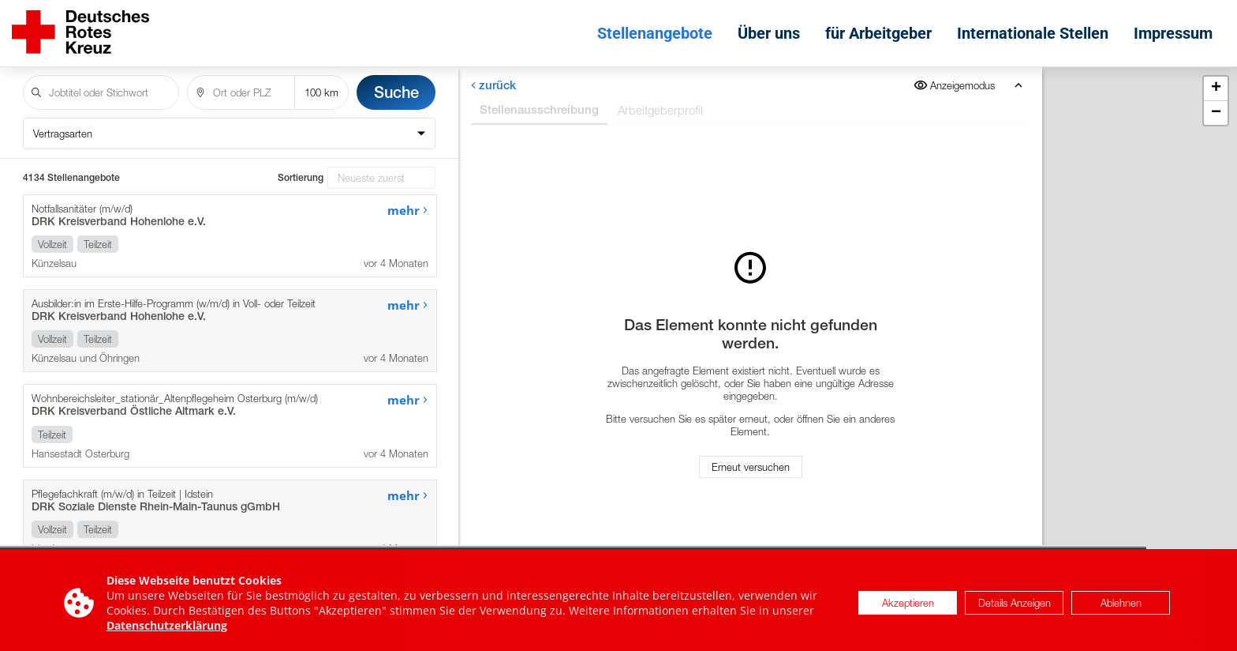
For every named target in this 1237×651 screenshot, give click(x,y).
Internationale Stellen (1032, 33)
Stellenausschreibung (539, 109)
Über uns (769, 33)
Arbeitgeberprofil (660, 110)
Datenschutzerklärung (167, 631)
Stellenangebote (654, 33)
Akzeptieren (908, 609)
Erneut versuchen (751, 467)
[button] (1216, 89)
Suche (396, 92)
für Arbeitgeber (878, 33)
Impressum (1173, 33)
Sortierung (300, 177)
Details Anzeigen (1014, 609)
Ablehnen (1121, 609)
